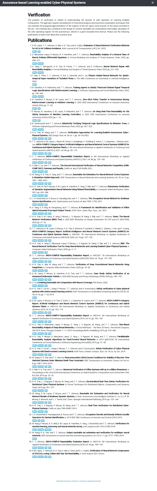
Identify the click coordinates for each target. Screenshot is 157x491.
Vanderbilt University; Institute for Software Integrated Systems (78, 481)
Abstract (40, 63)
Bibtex (34, 51)
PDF (50, 138)
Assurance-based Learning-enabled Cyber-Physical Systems (44, 2)
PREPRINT (48, 429)
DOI (39, 51)
